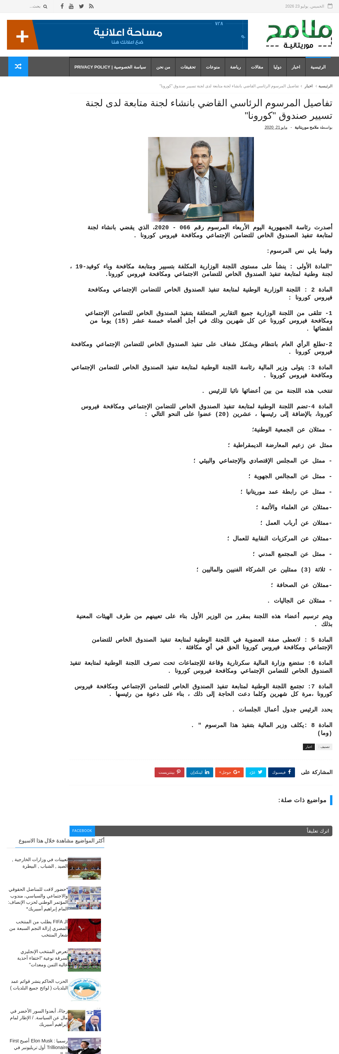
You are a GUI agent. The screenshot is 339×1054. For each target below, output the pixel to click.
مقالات (259, 69)
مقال (211, 1009)
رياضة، (210, 999)
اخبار (297, 69)
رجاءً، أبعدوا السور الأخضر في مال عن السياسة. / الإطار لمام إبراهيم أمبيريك (39, 268)
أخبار (211, 930)
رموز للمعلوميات (287, 1045)
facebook (128, 878)
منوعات (214, 69)
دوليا (279, 69)
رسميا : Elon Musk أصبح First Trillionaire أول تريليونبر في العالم (39, 298)
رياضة (237, 69)
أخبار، (211, 950)
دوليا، (211, 979)
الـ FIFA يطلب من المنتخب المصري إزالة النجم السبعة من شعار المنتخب (38, 178)
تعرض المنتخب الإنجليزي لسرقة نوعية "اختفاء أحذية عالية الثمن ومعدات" (42, 208)
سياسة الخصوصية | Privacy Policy (111, 69)
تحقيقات (189, 69)
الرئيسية (319, 69)
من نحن (165, 69)
